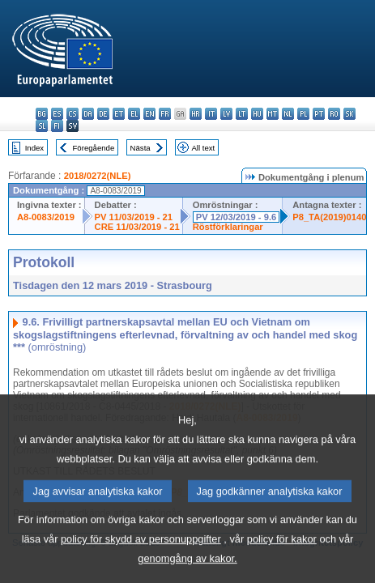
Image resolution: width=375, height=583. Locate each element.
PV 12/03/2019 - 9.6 (236, 217)
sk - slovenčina (349, 114)
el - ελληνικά (134, 114)
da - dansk (88, 114)
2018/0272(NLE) (97, 176)
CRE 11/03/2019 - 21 (137, 227)
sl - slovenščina (42, 126)
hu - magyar (257, 114)
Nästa (140, 147)
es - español (57, 114)
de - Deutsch (103, 114)
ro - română (334, 114)
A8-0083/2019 (46, 217)
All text (203, 147)
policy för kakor (282, 557)
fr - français (165, 114)
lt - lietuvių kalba (242, 114)
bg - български (42, 114)
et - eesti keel (119, 114)
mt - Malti (272, 114)
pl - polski (303, 114)
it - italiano (211, 114)
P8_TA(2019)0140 (329, 217)
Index (34, 147)
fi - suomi (57, 126)
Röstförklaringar (228, 227)
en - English (149, 114)
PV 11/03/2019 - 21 (134, 217)
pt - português (319, 114)
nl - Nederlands (288, 114)
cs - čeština (72, 114)
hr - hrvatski (196, 114)
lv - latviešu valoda (226, 114)
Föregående (94, 147)
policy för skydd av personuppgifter (141, 557)
